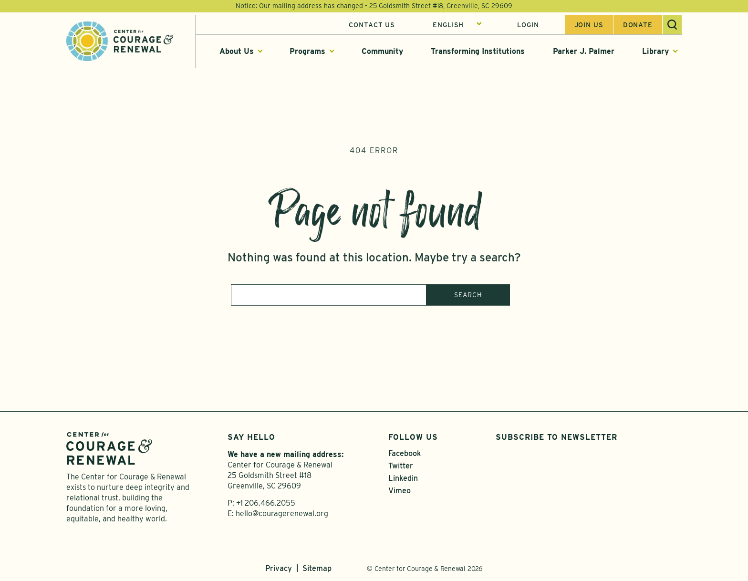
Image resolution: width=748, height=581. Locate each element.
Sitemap (317, 568)
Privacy (278, 568)
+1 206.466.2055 (265, 503)
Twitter (400, 465)
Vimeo (399, 490)
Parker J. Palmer (583, 51)
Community (382, 51)
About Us (236, 51)
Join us (588, 25)
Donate (638, 25)
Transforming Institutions (478, 51)
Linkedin (403, 478)
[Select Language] (457, 25)
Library (655, 51)
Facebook (404, 453)
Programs (307, 51)
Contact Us (372, 25)
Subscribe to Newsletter (556, 437)
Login (528, 25)
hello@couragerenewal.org (282, 513)
